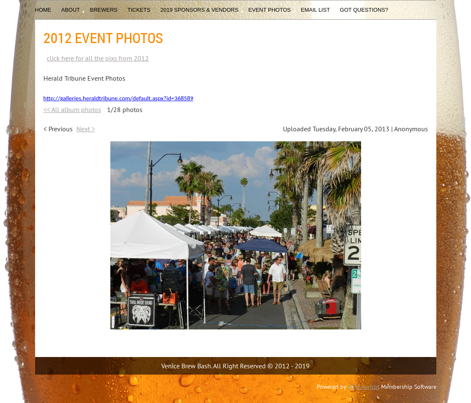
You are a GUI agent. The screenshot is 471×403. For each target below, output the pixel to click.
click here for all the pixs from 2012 (98, 58)
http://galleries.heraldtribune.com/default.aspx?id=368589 (118, 98)
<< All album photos (72, 109)
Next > (85, 129)
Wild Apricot (363, 386)
